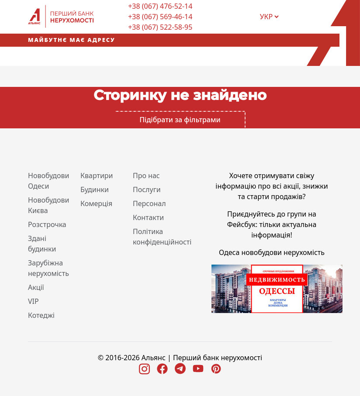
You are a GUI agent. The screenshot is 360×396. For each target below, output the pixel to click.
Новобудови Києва (48, 205)
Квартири (96, 175)
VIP (33, 301)
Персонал (149, 203)
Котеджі (41, 315)
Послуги (147, 189)
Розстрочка (47, 224)
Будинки (94, 189)
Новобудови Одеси (48, 181)
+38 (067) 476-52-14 (160, 6)
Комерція (96, 203)
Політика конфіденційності (162, 237)
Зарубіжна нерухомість (48, 268)
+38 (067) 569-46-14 (160, 16)
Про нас (146, 175)
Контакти (148, 217)
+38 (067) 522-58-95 (160, 27)
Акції (36, 287)
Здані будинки (42, 244)
